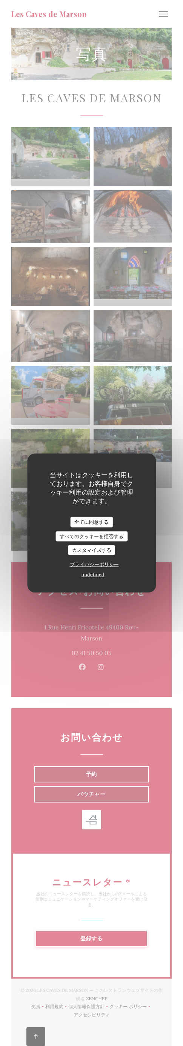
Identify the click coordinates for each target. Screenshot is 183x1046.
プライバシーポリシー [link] (94, 564)
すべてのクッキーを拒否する (91, 536)
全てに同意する (91, 522)
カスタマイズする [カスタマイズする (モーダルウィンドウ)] (91, 550)
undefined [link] (92, 574)
